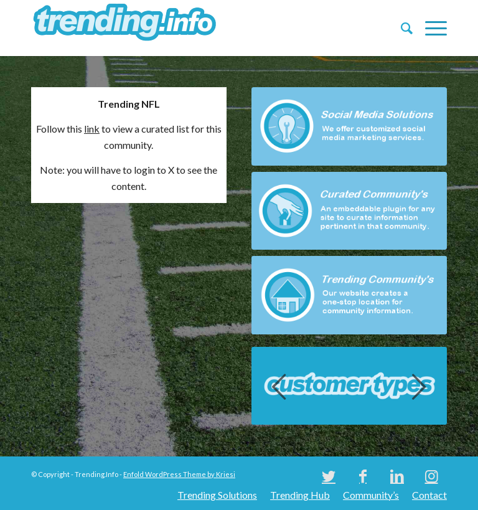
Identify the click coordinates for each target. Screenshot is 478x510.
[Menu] (430, 28)
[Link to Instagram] (431, 475)
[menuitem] (400, 28)
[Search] (400, 28)
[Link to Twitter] (328, 475)
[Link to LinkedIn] (397, 475)
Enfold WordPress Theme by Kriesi (179, 474)
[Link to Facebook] (362, 475)
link (92, 129)
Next (419, 386)
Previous (279, 386)
